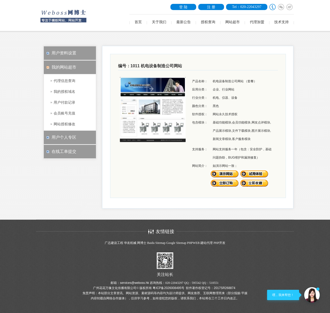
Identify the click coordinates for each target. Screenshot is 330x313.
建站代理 (206, 243)
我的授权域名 (64, 91)
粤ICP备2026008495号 (168, 288)
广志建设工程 (114, 243)
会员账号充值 (64, 113)
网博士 (141, 243)
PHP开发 (219, 243)
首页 (138, 22)
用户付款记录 (64, 102)
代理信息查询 (64, 81)
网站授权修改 (64, 124)
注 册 (211, 7)
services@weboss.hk (134, 283)
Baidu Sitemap (156, 243)
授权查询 (208, 22)
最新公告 (183, 22)
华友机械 (130, 243)
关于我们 (159, 22)
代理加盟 (257, 22)
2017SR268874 (224, 288)
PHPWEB (193, 243)
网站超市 (232, 22)
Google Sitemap (176, 243)
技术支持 (281, 22)
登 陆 (183, 7)
